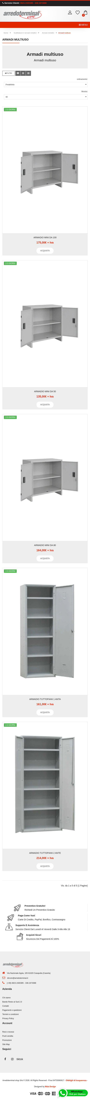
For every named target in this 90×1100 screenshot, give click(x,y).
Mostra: (84, 91)
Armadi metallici (48, 33)
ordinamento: (82, 79)
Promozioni (7, 1040)
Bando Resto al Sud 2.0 (12, 1002)
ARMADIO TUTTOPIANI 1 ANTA (45, 699)
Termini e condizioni (10, 1014)
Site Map (6, 1044)
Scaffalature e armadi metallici (25, 33)
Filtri (8, 73)
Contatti (5, 1006)
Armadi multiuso (64, 33)
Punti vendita (7, 1036)
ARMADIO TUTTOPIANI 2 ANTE (45, 853)
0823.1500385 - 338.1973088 (33, 3)
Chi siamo (6, 998)
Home (6, 33)
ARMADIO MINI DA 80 (45, 545)
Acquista (45, 251)
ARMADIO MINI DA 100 (45, 237)
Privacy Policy (8, 1018)
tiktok (19, 1059)
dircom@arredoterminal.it (17, 978)
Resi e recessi (8, 1032)
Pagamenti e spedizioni (12, 1010)
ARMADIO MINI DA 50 (45, 391)
